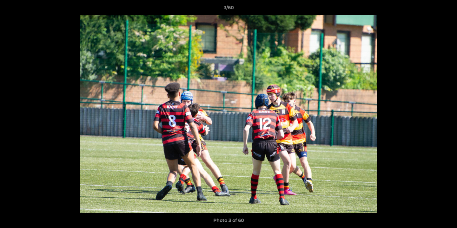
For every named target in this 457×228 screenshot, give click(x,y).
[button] (445, 9)
